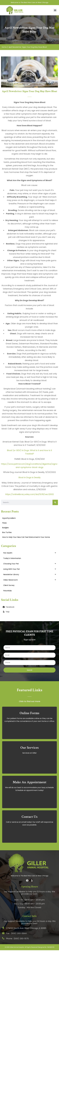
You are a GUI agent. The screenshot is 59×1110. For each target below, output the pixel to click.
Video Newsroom (10, 580)
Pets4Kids (7, 590)
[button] (55, 10)
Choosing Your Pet (11, 563)
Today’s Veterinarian (12, 558)
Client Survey (8, 585)
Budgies (5, 527)
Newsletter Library (11, 574)
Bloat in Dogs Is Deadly (30, 477)
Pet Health (7, 553)
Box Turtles (7, 532)
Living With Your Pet (11, 569)
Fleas (4, 523)
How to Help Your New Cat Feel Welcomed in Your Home (26, 537)
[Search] (55, 502)
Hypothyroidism (9, 518)
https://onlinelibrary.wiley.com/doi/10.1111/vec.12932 (29, 494)
